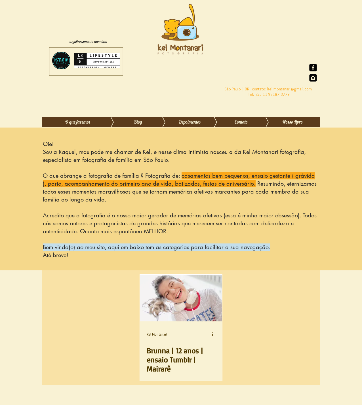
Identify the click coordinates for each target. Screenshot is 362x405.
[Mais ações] (214, 334)
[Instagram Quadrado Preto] (313, 78)
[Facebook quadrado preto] (313, 67)
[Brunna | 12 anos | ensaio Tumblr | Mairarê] (181, 298)
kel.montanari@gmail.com (289, 89)
